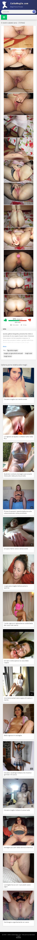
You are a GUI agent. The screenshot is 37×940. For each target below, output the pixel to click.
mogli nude (28, 353)
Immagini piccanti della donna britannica (18, 847)
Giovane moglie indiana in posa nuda (17, 810)
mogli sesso (8, 356)
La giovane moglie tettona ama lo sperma (16, 587)
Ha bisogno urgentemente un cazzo (16, 922)
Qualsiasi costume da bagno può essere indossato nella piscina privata (18, 475)
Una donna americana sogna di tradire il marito (18, 699)
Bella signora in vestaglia (13, 735)
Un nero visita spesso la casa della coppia (16, 661)
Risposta (18, 937)
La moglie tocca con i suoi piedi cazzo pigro (17, 886)
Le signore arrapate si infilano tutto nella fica (18, 437)
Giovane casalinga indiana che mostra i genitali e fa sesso (18, 773)
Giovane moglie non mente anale (15, 399)
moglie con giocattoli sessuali (13, 353)
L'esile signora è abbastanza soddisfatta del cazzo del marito (18, 624)
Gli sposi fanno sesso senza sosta (16, 549)
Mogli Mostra (16, 5)
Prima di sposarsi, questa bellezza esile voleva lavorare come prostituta (18, 512)
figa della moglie (12, 350)
